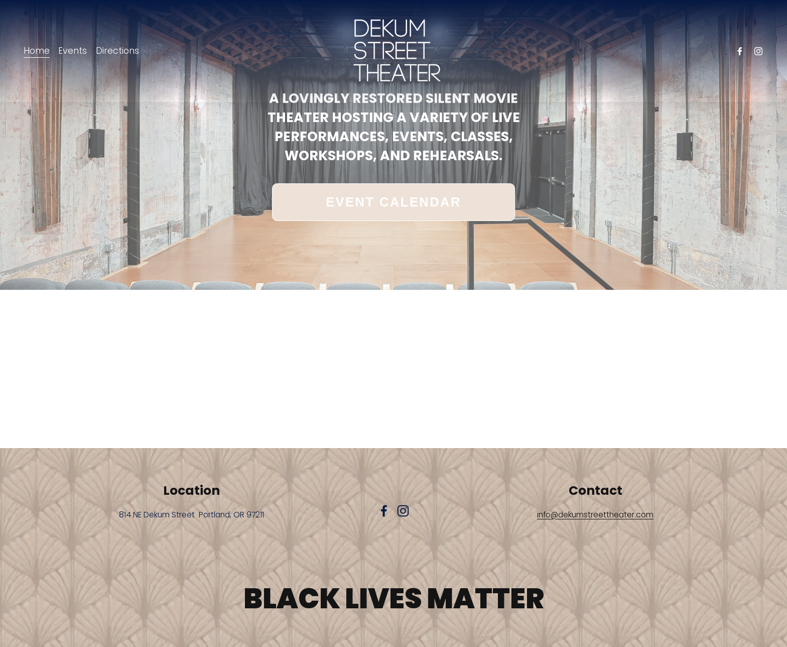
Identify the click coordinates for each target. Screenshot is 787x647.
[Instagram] (758, 51)
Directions (117, 51)
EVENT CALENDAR (393, 202)
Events (72, 51)
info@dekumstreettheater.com (595, 514)
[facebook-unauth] (740, 51)
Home (37, 51)
